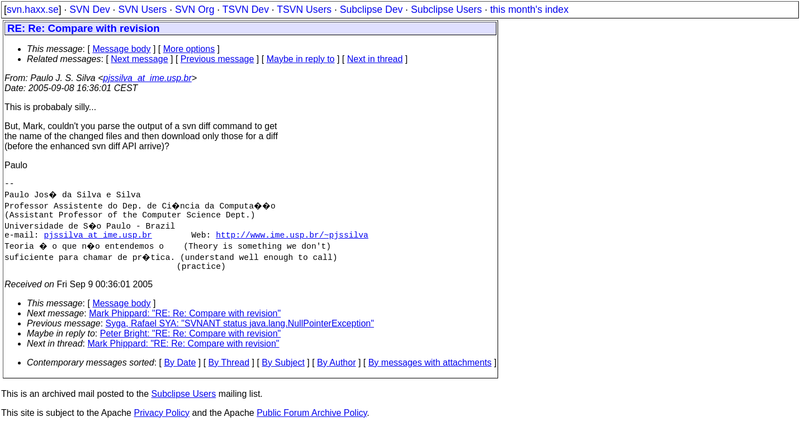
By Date (180, 371)
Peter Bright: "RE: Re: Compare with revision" (190, 342)
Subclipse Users (446, 9)
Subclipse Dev (371, 9)
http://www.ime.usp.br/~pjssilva (292, 241)
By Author (336, 371)
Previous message (217, 59)
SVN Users (142, 9)
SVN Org (194, 9)
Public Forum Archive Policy (312, 421)
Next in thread (375, 59)
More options (189, 49)
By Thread (229, 371)
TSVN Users (304, 9)
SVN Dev (89, 9)
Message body (121, 49)
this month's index (529, 9)
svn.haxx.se (33, 9)
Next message (139, 59)
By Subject (283, 371)
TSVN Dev (246, 9)
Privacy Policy (162, 421)
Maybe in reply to (301, 59)
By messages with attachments (430, 371)
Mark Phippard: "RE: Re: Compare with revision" (185, 322)
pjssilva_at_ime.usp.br (147, 78)
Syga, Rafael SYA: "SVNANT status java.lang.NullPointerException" (240, 332)
